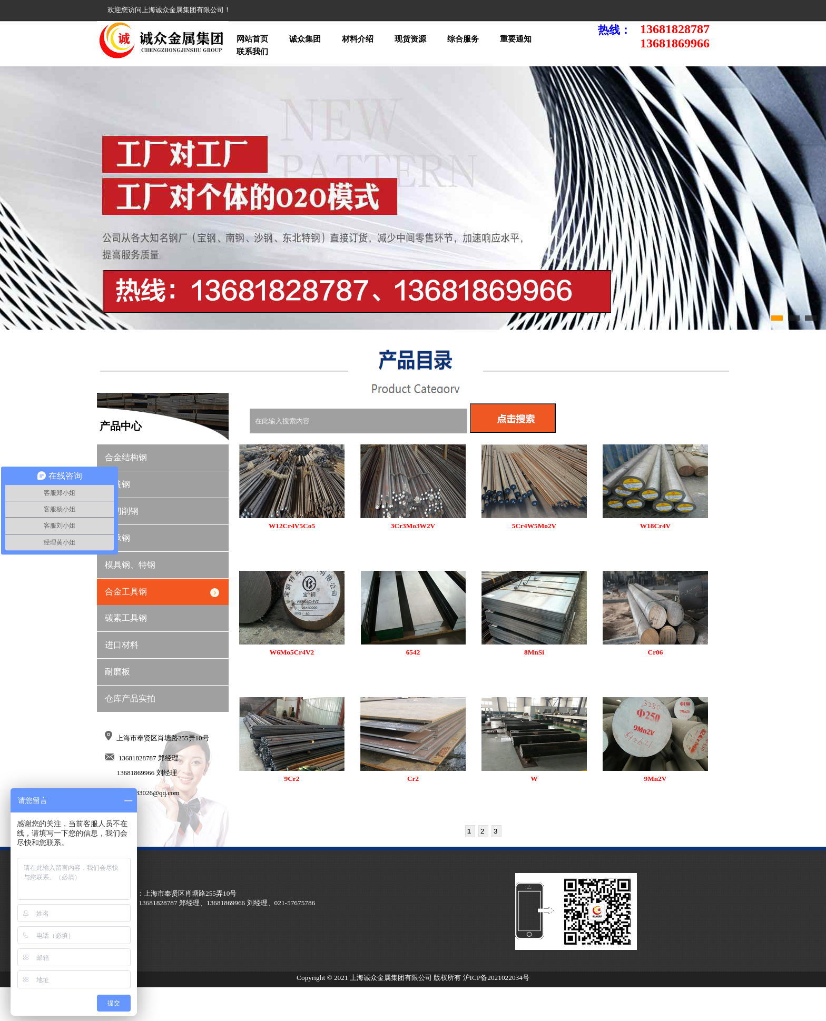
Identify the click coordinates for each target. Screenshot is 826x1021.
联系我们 (252, 51)
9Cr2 (292, 778)
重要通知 (516, 39)
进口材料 (122, 644)
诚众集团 (305, 39)
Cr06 (655, 652)
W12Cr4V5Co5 (292, 526)
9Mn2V (655, 778)
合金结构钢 (126, 457)
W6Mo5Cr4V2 (292, 652)
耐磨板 (117, 671)
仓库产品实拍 (130, 698)
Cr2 (413, 778)
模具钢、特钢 (130, 564)
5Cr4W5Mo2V (534, 526)
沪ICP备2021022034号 (496, 978)
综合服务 (463, 39)
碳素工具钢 (126, 617)
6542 (413, 652)
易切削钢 (122, 511)
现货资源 (410, 39)
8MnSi (534, 652)
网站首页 (252, 39)
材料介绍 (357, 39)
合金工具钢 (126, 591)
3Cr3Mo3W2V (413, 526)
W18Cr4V (655, 526)
